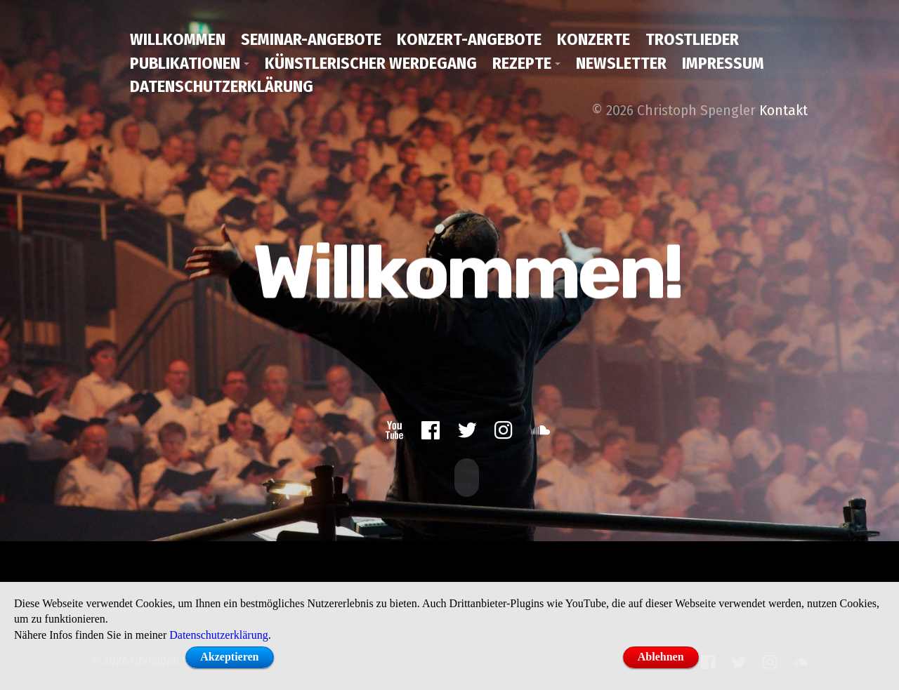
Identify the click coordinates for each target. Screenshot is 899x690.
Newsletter (621, 63)
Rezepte (521, 63)
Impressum (723, 63)
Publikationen (185, 63)
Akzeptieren (229, 657)
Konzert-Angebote (469, 39)
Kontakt (783, 110)
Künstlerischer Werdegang (371, 63)
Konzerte (593, 39)
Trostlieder (692, 39)
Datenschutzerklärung (221, 86)
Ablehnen (661, 657)
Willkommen (177, 39)
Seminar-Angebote (311, 39)
